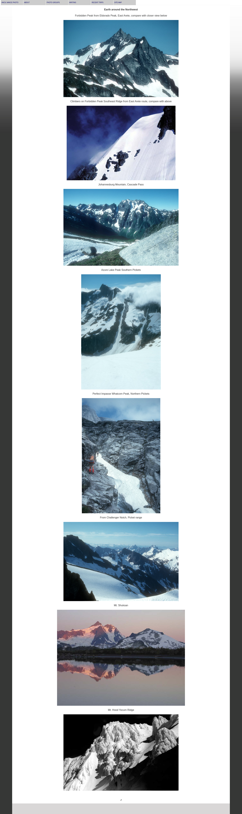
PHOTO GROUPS (53, 2)
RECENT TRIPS (97, 2)
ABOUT (27, 2)
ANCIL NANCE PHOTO (10, 2)
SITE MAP (118, 2)
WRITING (72, 2)
